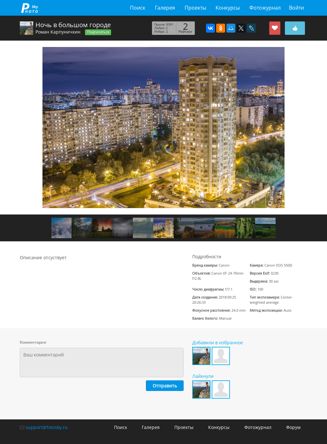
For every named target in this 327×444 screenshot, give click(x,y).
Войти (296, 7)
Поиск (137, 7)
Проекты (195, 7)
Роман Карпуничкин (57, 32)
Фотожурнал (265, 7)
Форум (293, 427)
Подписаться (98, 32)
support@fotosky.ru (47, 427)
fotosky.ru (29, 7)
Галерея (165, 7)
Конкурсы (228, 7)
